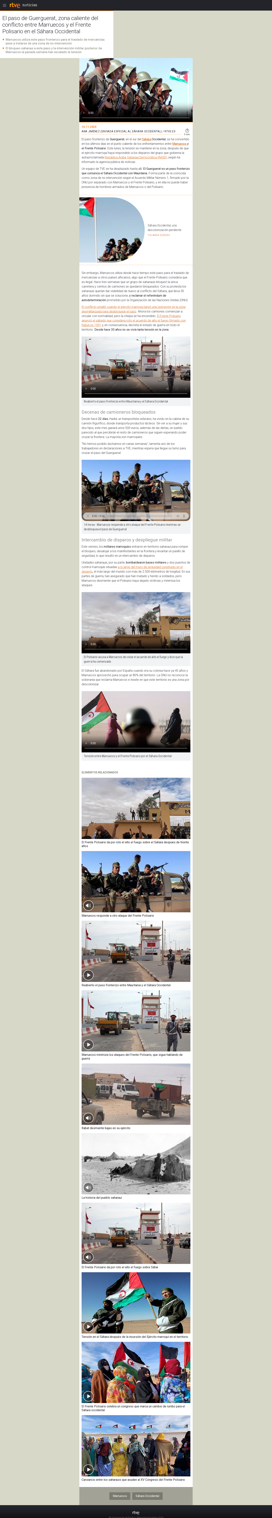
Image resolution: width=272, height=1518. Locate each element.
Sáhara (147, 139)
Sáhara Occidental (147, 1496)
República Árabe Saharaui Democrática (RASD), (136, 157)
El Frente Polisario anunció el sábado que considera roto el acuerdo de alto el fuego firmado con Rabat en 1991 (134, 320)
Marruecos (179, 144)
